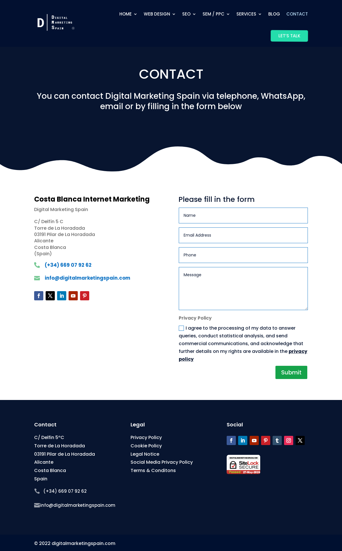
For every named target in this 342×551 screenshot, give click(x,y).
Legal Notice (145, 454)
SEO (186, 14)
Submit (291, 372)
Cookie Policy (146, 445)
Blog (274, 14)
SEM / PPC (213, 14)
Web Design (157, 14)
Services (246, 14)
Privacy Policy (146, 437)
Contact (297, 14)
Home (125, 14)
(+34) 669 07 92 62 (68, 265)
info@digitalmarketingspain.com (87, 277)
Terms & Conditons (153, 470)
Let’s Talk (289, 36)
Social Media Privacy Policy (162, 462)
